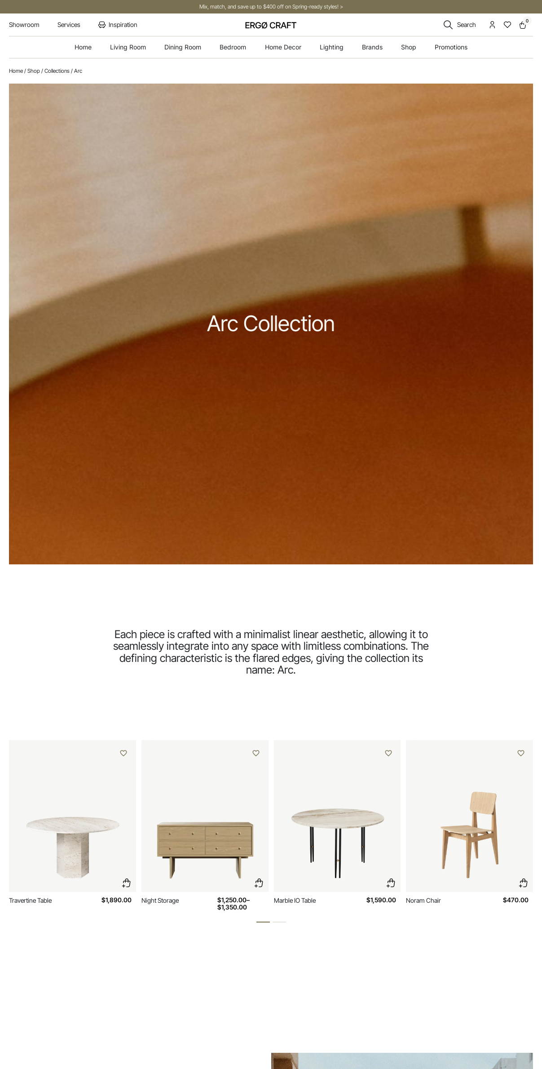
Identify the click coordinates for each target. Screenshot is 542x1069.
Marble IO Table (295, 900)
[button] (263, 922)
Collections (57, 70)
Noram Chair (423, 900)
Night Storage (160, 900)
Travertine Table (30, 900)
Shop (33, 70)
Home (16, 70)
